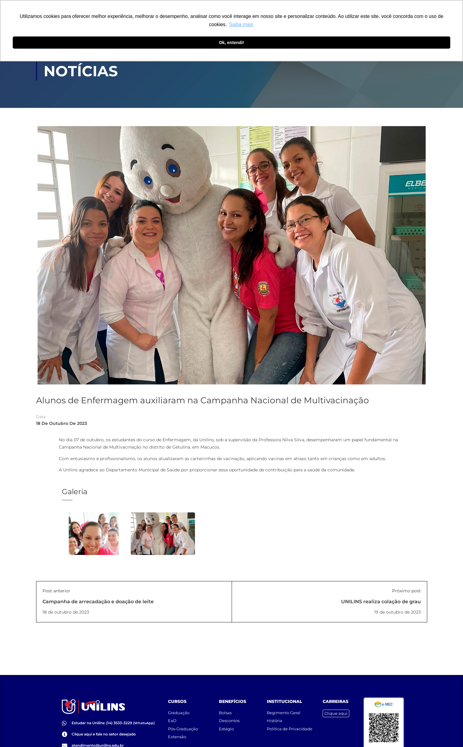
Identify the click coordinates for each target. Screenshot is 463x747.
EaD (172, 720)
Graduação (179, 712)
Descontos (229, 720)
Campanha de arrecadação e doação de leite (98, 601)
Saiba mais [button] (241, 24)
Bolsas (225, 712)
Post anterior (56, 591)
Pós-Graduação (183, 728)
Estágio (226, 728)
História (274, 720)
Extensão (177, 736)
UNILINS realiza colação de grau (381, 601)
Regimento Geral (283, 712)
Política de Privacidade (289, 728)
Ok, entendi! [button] (231, 42)
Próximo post (406, 591)
